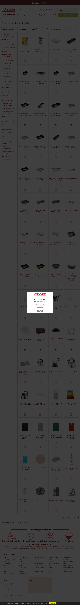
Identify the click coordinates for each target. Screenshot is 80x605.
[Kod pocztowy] (40, 306)
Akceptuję (53, 603)
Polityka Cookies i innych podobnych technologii (37, 603)
